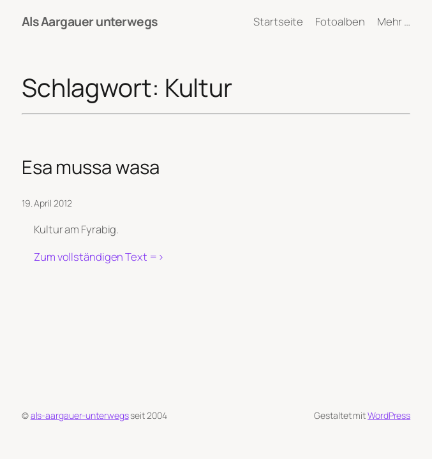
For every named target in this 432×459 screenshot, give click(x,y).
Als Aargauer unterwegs (90, 21)
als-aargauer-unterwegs (80, 415)
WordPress (389, 415)
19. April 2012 (47, 203)
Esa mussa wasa (91, 167)
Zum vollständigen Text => (99, 256)
